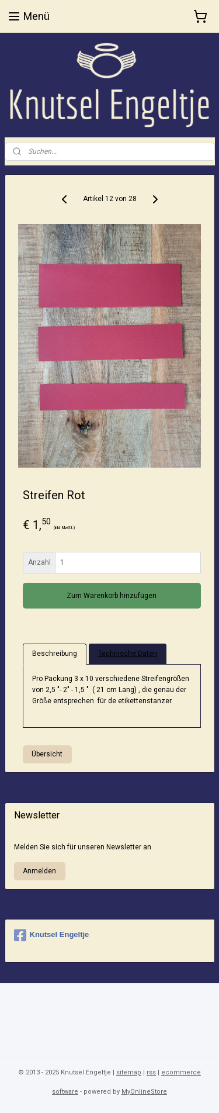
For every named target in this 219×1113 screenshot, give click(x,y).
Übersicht (47, 755)
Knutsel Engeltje (51, 935)
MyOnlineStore (144, 1091)
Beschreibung (54, 654)
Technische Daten (127, 654)
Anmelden (39, 871)
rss (151, 1072)
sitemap (128, 1072)
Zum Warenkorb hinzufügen (112, 596)
